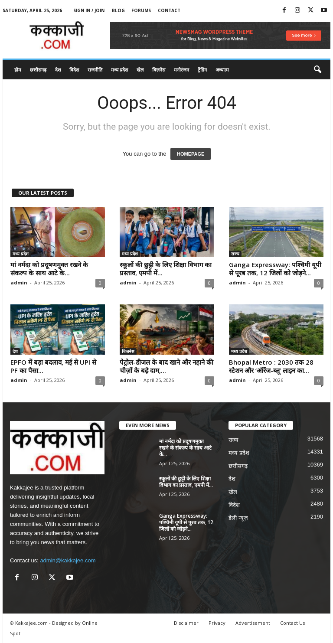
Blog (118, 10)
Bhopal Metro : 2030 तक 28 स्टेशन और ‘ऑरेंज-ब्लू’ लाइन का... (271, 366)
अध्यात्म (222, 69)
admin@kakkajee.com (67, 560)
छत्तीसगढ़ (38, 69)
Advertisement (252, 623)
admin (18, 282)
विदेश (74, 69)
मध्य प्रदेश (119, 69)
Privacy (217, 623)
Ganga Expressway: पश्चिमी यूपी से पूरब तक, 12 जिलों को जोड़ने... (275, 268)
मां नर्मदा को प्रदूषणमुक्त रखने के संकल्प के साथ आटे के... (49, 268)
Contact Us (292, 623)
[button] (317, 69)
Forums (141, 10)
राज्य (235, 254)
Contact (169, 10)
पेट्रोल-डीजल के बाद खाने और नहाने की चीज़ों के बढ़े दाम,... (166, 366)
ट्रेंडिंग (202, 69)
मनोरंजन (181, 69)
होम (17, 69)
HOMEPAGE (190, 154)
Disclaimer (186, 623)
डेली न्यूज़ (238, 518)
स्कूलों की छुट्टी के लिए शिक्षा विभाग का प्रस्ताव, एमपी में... (166, 268)
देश (58, 69)
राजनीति (95, 69)
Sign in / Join (88, 10)
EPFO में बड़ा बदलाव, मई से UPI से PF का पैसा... (53, 366)
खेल (140, 69)
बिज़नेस (158, 69)
